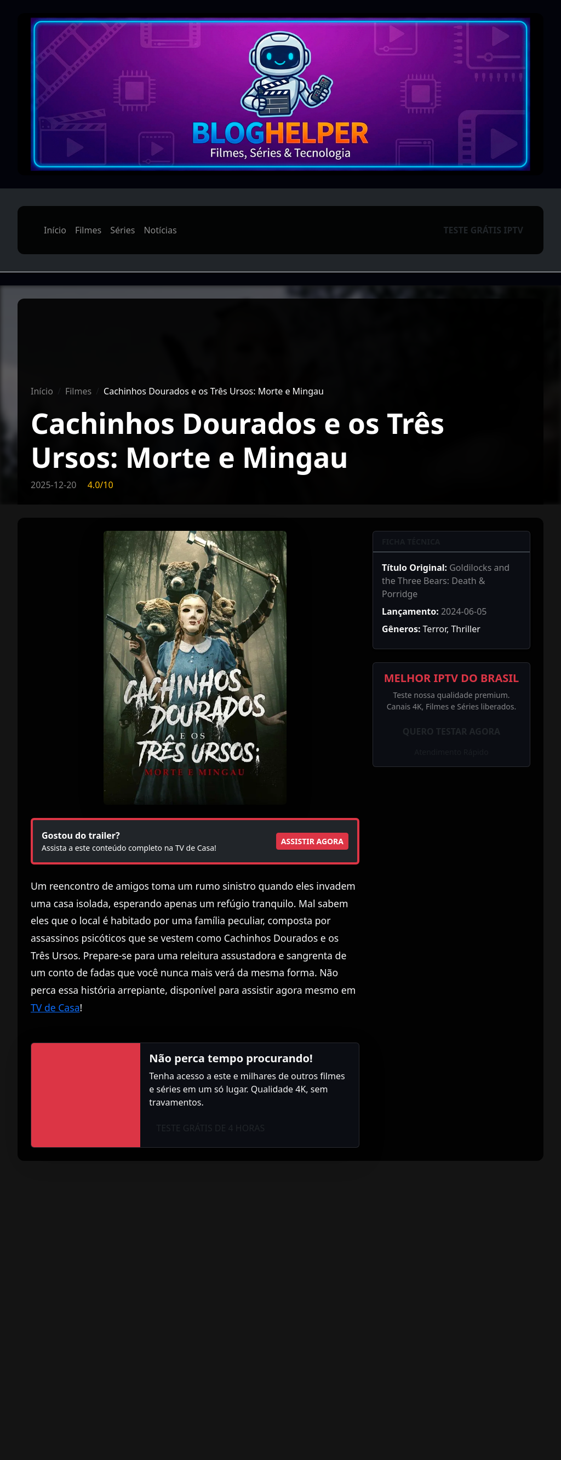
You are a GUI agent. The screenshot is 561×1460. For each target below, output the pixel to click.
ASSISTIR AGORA (312, 841)
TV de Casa (55, 1007)
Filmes (88, 230)
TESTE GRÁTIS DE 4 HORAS (210, 1128)
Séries (122, 230)
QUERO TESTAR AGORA (451, 731)
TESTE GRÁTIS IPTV (483, 230)
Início (55, 230)
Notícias (160, 230)
